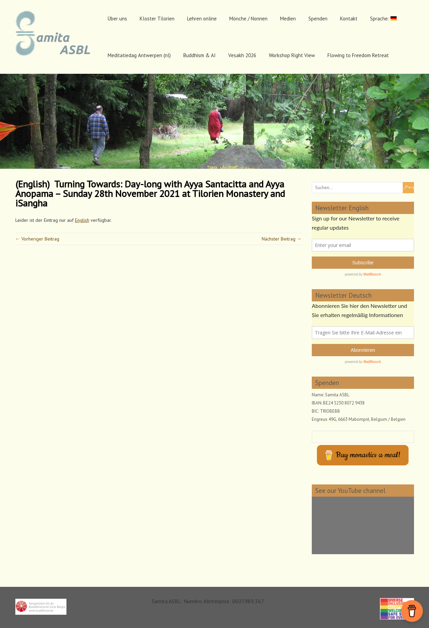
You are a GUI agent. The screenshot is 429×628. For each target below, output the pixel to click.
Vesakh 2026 (242, 55)
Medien (288, 18)
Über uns (117, 18)
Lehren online (202, 18)
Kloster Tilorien (157, 18)
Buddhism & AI (199, 55)
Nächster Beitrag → (282, 239)
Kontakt (348, 18)
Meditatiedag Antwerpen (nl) (139, 55)
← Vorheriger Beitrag (37, 239)
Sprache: (383, 18)
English (82, 220)
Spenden (317, 18)
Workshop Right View (292, 55)
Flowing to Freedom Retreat (358, 55)
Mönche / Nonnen (248, 18)
